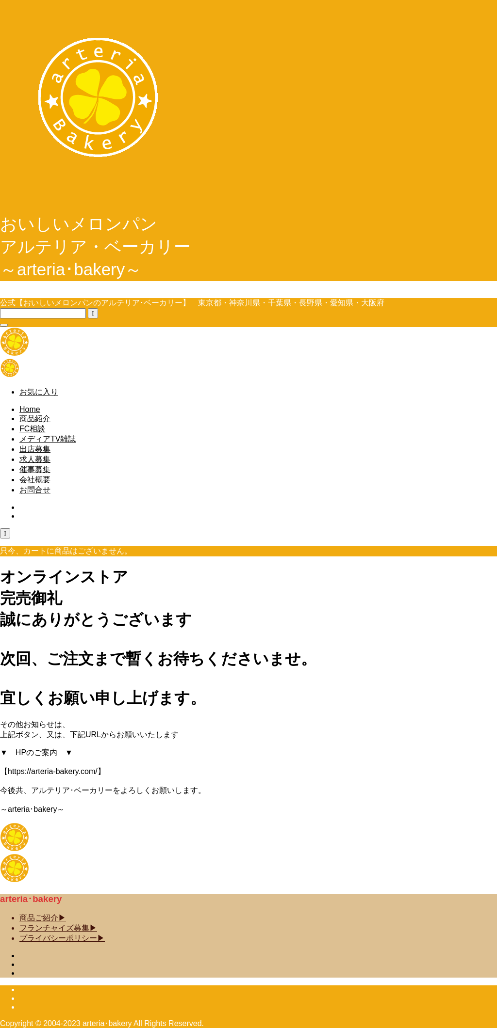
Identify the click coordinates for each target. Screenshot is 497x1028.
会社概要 (34, 479)
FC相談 (32, 429)
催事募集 (34, 469)
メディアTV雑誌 (47, 439)
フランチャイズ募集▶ (58, 928)
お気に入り (38, 392)
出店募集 (34, 449)
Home (29, 409)
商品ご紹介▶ (42, 918)
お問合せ (34, 490)
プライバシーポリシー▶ (62, 938)
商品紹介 (34, 418)
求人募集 (34, 459)
